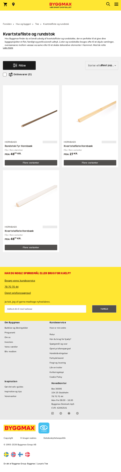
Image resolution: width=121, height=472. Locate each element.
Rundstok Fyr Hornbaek (18, 146)
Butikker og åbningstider (16, 328)
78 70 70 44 (11, 286)
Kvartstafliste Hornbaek (78, 146)
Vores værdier (11, 346)
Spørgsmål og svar (59, 344)
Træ (37, 24)
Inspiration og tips (13, 391)
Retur (52, 334)
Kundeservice (58, 322)
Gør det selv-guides (14, 386)
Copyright (8, 438)
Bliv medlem (10, 351)
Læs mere (8, 47)
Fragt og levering (58, 362)
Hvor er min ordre (58, 328)
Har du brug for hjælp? (60, 339)
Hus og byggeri (23, 24)
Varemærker (10, 396)
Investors (9, 342)
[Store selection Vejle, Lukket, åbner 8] (13, 4)
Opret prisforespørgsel (18, 293)
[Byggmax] (60, 5)
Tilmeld (104, 309)
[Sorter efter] (101, 65)
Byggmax (31, 464)
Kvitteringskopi (57, 372)
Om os (8, 337)
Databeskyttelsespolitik (55, 438)
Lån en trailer (56, 367)
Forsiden (7, 24)
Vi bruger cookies (28, 438)
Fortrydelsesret (57, 358)
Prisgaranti (10, 332)
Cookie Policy (56, 377)
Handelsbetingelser (59, 353)
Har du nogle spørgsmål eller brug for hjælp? (38, 273)
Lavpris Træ (42, 464)
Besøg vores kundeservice (20, 280)
